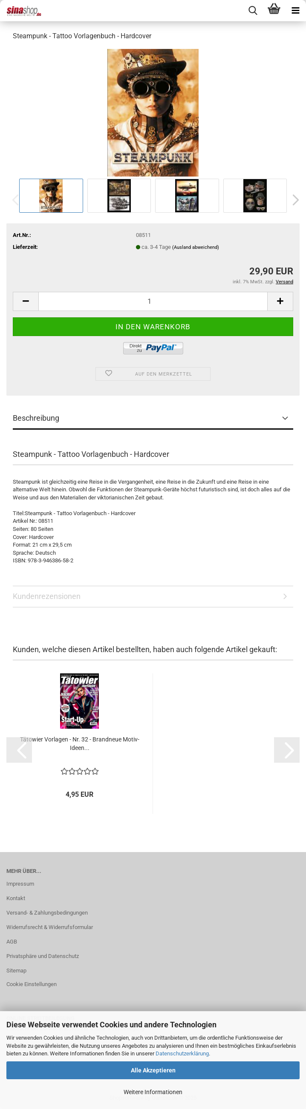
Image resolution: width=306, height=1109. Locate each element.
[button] (293, 200)
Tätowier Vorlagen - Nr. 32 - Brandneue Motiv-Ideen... (79, 743)
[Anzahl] (153, 301)
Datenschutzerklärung (182, 1053)
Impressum (20, 884)
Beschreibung (36, 417)
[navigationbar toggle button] (295, 10)
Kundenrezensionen (47, 596)
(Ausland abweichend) (195, 247)
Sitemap (16, 970)
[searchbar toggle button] (252, 10)
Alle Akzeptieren (153, 1070)
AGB (11, 941)
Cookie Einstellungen (31, 984)
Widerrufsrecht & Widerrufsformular (49, 927)
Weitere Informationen (153, 1092)
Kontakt (15, 898)
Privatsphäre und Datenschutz (42, 956)
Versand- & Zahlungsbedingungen (47, 912)
